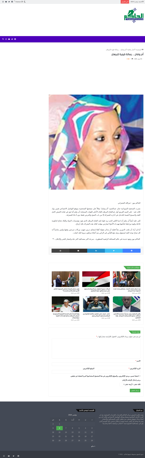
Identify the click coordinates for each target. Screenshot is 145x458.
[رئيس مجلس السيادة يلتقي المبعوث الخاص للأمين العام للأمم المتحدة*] (65, 279)
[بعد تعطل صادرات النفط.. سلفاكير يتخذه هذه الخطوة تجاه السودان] (126, 279)
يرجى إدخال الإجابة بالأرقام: (131, 380)
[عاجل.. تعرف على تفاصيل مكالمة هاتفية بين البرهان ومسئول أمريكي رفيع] (96, 304)
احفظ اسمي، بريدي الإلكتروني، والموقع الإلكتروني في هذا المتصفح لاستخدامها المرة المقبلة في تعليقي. (104, 376)
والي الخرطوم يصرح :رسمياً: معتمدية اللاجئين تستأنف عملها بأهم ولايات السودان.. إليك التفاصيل (126, 316)
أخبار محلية (131, 49)
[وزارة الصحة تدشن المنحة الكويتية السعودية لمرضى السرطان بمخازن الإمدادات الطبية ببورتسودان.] (65, 304)
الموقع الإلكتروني (88, 368)
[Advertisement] (48, 20)
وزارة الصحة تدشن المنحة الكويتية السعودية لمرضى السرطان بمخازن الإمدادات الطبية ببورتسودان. (66, 316)
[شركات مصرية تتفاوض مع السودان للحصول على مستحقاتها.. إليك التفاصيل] (96, 279)
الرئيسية (139, 49)
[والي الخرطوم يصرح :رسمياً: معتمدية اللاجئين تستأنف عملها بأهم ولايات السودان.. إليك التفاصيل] (126, 304)
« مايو (93, 446)
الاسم (138, 361)
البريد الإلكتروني (134, 368)
